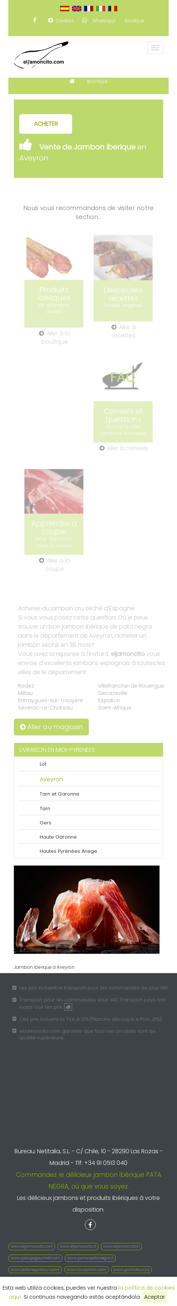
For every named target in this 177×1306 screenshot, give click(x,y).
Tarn (45, 808)
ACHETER (46, 124)
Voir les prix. (53, 1009)
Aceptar (154, 1297)
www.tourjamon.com (86, 1269)
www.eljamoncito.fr (121, 1246)
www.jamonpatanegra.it (90, 1258)
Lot (43, 764)
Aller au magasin (51, 726)
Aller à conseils (123, 451)
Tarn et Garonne (59, 793)
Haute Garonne (58, 836)
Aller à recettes (123, 334)
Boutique (134, 21)
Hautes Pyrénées (60, 851)
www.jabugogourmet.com (35, 1258)
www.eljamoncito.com (32, 1246)
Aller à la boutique (54, 340)
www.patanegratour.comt (35, 1269)
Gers (45, 822)
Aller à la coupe (54, 567)
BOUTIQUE (97, 81)
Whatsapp (99, 20)
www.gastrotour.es (131, 1269)
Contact (61, 20)
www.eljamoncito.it (78, 1246)
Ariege (89, 851)
